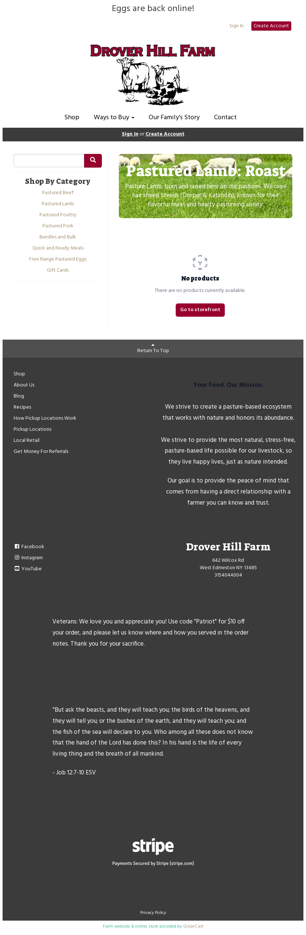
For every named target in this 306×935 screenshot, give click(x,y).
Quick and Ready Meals (57, 248)
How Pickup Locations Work (45, 418)
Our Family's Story (174, 117)
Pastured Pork (57, 226)
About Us (24, 385)
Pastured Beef (57, 193)
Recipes (22, 407)
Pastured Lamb (58, 204)
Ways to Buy (114, 117)
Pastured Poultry (57, 215)
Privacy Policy (153, 913)
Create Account (271, 26)
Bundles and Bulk (57, 237)
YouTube (28, 569)
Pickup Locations (32, 429)
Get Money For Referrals (41, 451)
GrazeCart (193, 926)
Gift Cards (58, 270)
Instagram (28, 558)
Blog (19, 396)
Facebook (29, 547)
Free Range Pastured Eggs (57, 259)
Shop (71, 117)
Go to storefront (200, 310)
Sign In (237, 26)
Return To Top (153, 348)
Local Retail (26, 440)
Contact (225, 117)
